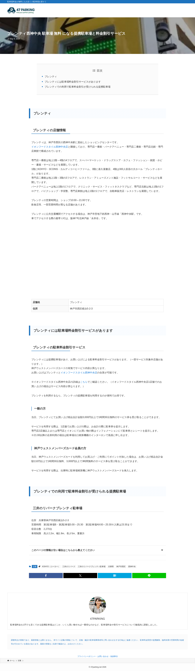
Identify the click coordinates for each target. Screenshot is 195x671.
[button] (46, 575)
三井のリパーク (68, 566)
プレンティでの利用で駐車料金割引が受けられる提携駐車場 (77, 86)
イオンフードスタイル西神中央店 (49, 146)
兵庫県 (111, 566)
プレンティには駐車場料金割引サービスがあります (73, 81)
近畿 (34, 566)
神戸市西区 (121, 566)
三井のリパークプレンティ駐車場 (91, 566)
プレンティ (51, 76)
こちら (83, 382)
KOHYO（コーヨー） (51, 566)
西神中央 (132, 566)
